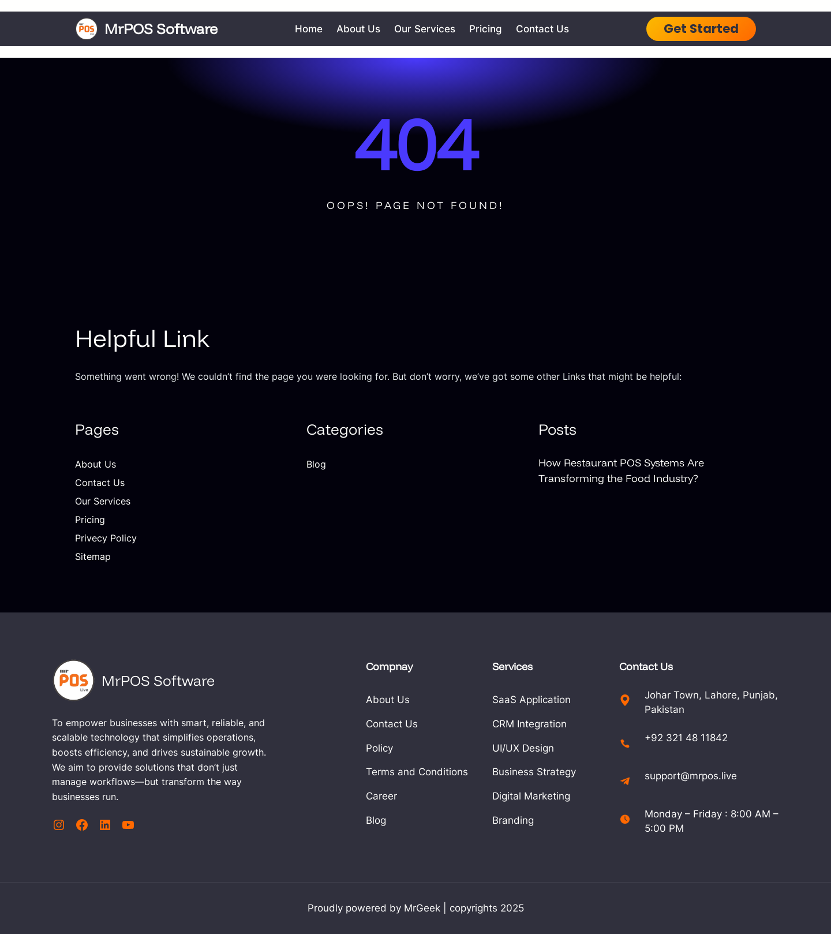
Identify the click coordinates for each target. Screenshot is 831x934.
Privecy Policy (106, 538)
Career (381, 796)
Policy (379, 748)
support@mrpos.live (691, 776)
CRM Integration (529, 724)
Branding (513, 820)
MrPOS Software (161, 29)
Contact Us (100, 482)
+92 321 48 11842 (686, 738)
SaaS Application (531, 699)
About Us (95, 464)
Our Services (102, 501)
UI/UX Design (523, 748)
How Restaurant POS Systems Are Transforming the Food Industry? (621, 470)
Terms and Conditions (417, 772)
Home (309, 29)
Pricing (90, 519)
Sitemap (93, 556)
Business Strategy (534, 772)
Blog (316, 464)
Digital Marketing (531, 796)
